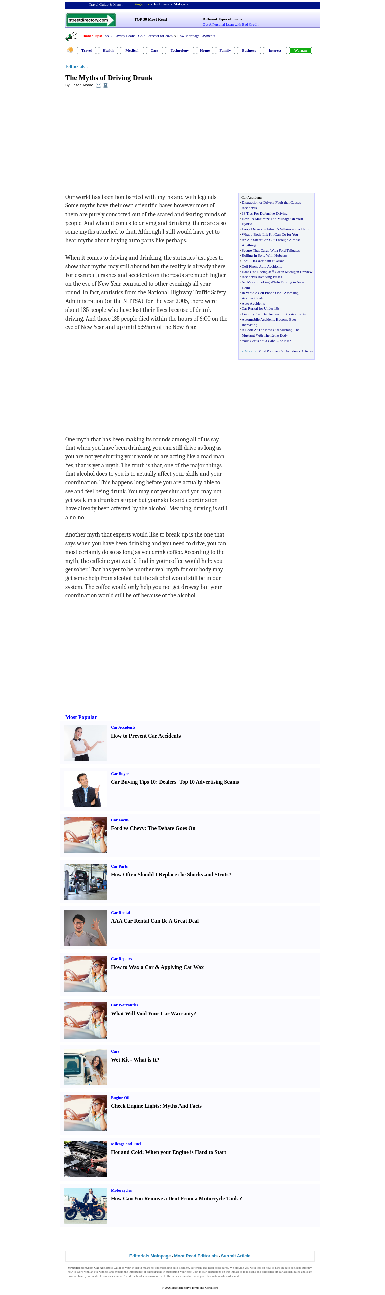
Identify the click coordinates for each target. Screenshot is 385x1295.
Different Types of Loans (222, 19)
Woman (300, 50)
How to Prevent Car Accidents (146, 736)
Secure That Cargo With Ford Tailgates (271, 250)
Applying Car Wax (182, 967)
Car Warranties (124, 1005)
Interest (275, 50)
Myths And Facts (181, 1106)
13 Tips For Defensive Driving (264, 213)
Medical (132, 50)
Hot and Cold (126, 1152)
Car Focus (120, 820)
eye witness (101, 1271)
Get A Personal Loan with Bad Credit (230, 24)
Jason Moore (82, 85)
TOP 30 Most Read (150, 19)
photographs (154, 1271)
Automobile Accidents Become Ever (269, 319)
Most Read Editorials (196, 1256)
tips (259, 1267)
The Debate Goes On (172, 828)
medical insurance (103, 1276)
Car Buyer (120, 773)
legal (211, 1267)
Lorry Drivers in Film (258, 229)
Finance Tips (90, 36)
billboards (268, 1271)
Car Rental (120, 912)
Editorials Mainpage (150, 1256)
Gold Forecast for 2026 (155, 36)
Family (225, 50)
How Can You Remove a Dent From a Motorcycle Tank (174, 1198)
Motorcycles (121, 1190)
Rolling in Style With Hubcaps (264, 255)
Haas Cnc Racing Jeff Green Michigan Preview (277, 272)
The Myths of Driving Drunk (109, 78)
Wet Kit (120, 1060)
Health (108, 50)
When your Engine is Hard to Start (185, 1152)
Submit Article (236, 1256)
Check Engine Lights (135, 1106)
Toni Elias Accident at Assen (263, 261)
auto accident (181, 1267)
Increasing (249, 325)
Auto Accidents (253, 303)
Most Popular (81, 717)
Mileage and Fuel (126, 1144)
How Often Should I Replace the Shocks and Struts (170, 874)
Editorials (75, 66)
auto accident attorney (298, 1267)
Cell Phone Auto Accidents (262, 266)
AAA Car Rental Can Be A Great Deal (155, 921)
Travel (86, 50)
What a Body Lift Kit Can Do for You (270, 234)
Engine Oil (120, 1097)
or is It (284, 341)
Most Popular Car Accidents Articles (285, 351)
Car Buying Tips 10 (133, 782)
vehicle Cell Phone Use (263, 293)
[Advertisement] (120, 142)
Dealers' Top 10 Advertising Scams (199, 782)
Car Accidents (123, 727)
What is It (145, 1060)
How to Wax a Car (132, 967)
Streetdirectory (180, 1287)
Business (249, 50)
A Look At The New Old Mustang (267, 330)
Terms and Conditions (205, 1287)
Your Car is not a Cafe (258, 341)
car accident (286, 1271)
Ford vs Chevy (128, 828)
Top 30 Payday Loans (119, 36)
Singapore (141, 4)
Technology (180, 50)
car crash (196, 1267)
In (243, 293)
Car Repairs (121, 958)
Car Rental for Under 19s (260, 308)
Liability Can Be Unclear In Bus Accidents (274, 314)
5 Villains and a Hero (292, 229)
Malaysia (181, 4)
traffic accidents (174, 1276)
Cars (155, 50)
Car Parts (119, 866)
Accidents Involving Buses (262, 277)
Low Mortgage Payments (196, 36)
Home (205, 50)
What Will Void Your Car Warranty (152, 1013)
